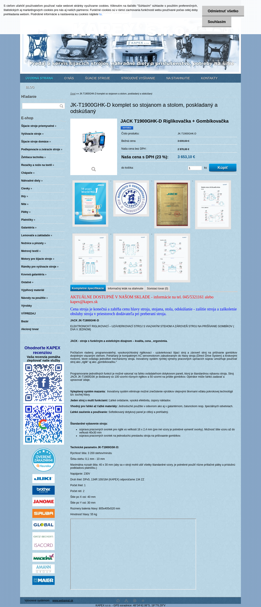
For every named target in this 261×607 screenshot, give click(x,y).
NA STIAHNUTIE (178, 78)
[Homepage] (39, 78)
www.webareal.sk (62, 600)
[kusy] (195, 168)
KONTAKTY (209, 78)
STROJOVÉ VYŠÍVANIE (138, 78)
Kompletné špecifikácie (88, 288)
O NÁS (69, 78)
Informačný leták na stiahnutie (125, 288)
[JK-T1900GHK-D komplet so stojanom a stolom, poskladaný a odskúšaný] (93, 147)
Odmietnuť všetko (223, 11)
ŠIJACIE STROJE (97, 78)
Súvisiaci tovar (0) (157, 288)
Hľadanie (28, 96)
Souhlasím (217, 22)
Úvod (72, 93)
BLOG (30, 87)
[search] (61, 106)
